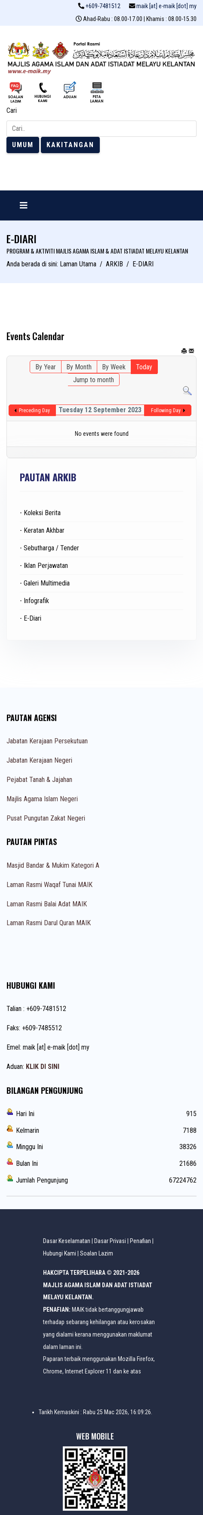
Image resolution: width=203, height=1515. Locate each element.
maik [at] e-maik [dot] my (166, 6)
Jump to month (93, 380)
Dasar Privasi (110, 1240)
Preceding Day (34, 410)
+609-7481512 (103, 6)
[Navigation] (24, 205)
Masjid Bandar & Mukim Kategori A (52, 865)
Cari (11, 110)
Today (144, 367)
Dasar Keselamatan (66, 1240)
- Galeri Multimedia (45, 583)
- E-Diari (30, 618)
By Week (114, 367)
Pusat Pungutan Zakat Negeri (45, 818)
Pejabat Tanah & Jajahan (39, 780)
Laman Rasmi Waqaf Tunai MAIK (49, 885)
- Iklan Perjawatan (44, 565)
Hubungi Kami (59, 1253)
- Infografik (34, 601)
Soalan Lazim (96, 1253)
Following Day (166, 410)
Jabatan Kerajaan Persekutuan (47, 741)
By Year (45, 367)
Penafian (140, 1240)
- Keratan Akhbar (42, 530)
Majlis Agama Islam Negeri (42, 799)
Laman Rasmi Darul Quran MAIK (48, 923)
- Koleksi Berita (40, 513)
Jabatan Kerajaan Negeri (39, 760)
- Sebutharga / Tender (49, 548)
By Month (79, 367)
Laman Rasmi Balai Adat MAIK (46, 904)
